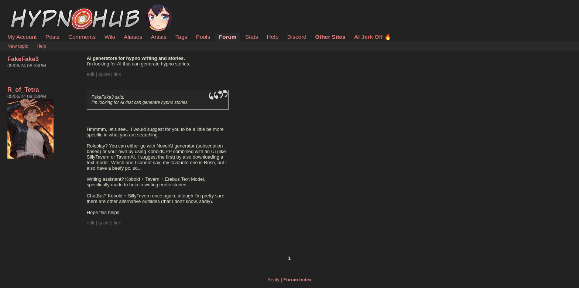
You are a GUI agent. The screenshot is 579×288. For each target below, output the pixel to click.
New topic (17, 46)
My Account (22, 37)
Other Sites (330, 37)
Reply (273, 279)
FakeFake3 (23, 58)
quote (104, 74)
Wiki (110, 37)
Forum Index (297, 279)
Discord (296, 37)
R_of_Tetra (23, 89)
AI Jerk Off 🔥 (372, 37)
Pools (203, 37)
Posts (52, 37)
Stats (251, 37)
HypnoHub (27, 8)
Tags (181, 37)
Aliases (133, 37)
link (117, 74)
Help (273, 37)
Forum (228, 37)
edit (91, 74)
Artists (159, 37)
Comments (82, 37)
